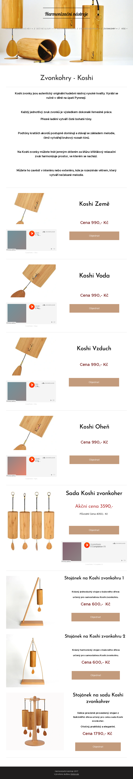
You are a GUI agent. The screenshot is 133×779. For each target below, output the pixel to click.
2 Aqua (35, 326)
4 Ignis (35, 478)
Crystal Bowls (29, 252)
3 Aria (35, 404)
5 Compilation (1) (98, 564)
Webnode (75, 774)
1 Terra (35, 252)
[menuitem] (10, 28)
